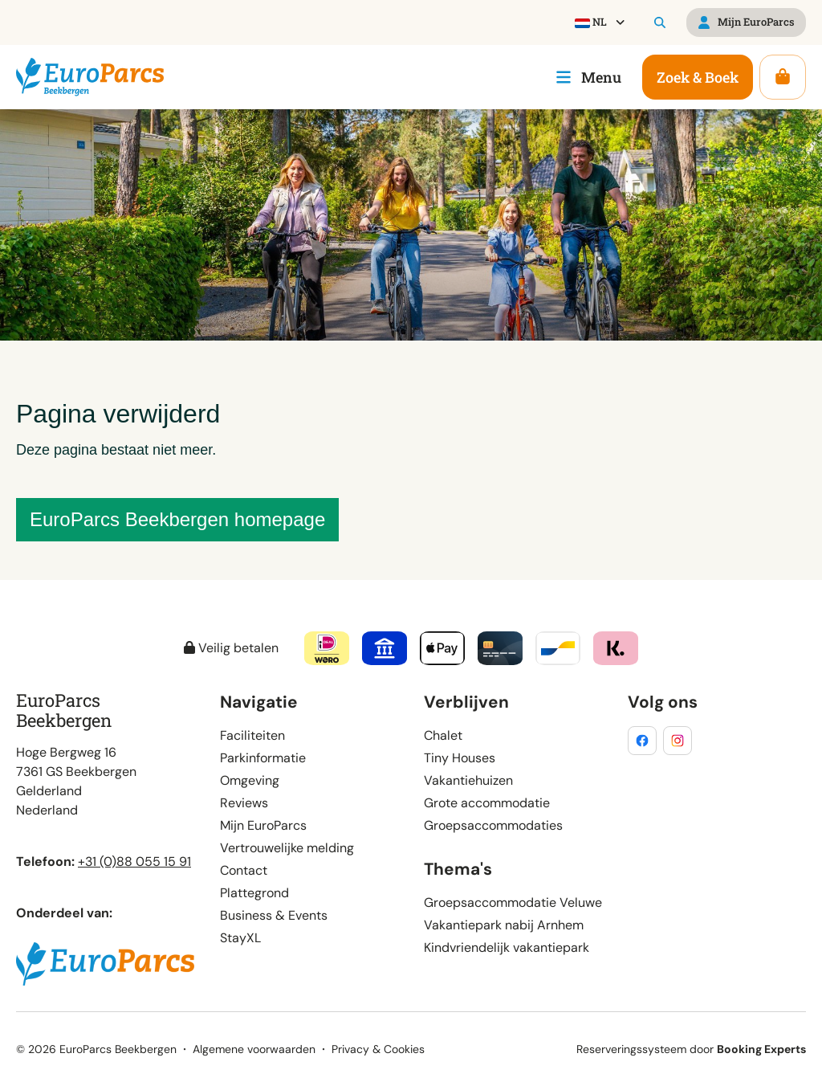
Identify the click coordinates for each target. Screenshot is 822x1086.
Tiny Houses (459, 757)
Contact (243, 870)
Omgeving (249, 780)
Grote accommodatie (487, 802)
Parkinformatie (263, 757)
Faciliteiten (252, 735)
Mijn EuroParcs (263, 825)
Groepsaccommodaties (493, 825)
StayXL (240, 937)
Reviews (244, 802)
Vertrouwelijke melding (287, 847)
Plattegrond (254, 892)
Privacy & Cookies (378, 1049)
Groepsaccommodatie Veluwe (513, 902)
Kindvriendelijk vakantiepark (506, 947)
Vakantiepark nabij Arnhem (504, 925)
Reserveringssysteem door (691, 1049)
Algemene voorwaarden (254, 1049)
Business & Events (274, 915)
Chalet (443, 735)
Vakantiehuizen (468, 780)
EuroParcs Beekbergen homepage (177, 519)
